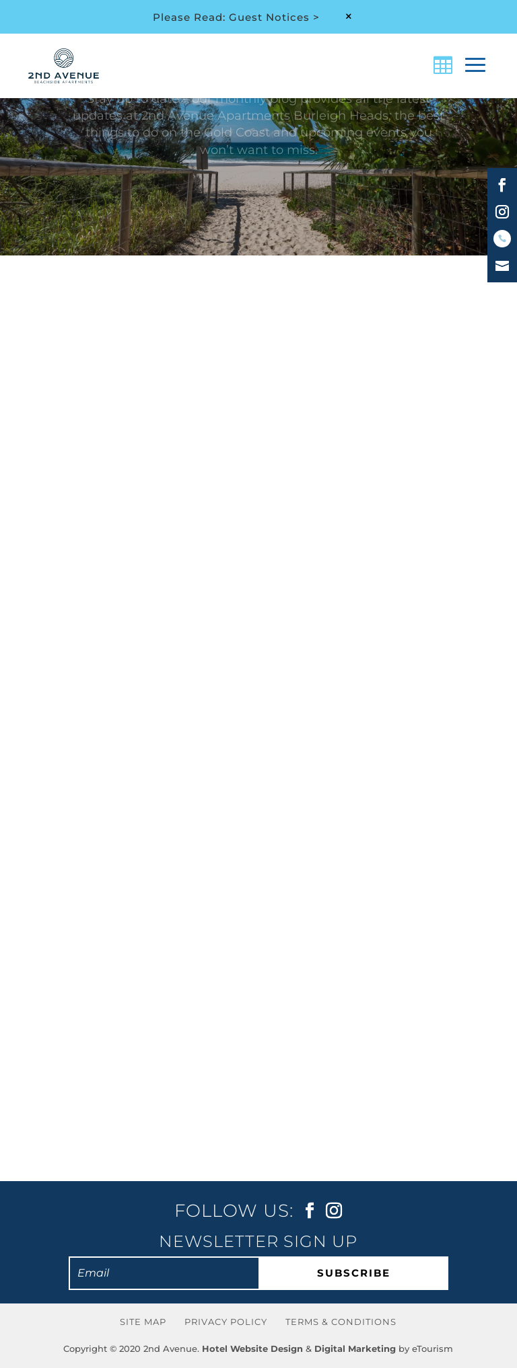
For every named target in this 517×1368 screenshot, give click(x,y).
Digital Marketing (355, 1348)
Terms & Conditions (341, 1321)
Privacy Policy (225, 1321)
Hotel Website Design (252, 1348)
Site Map (143, 1321)
